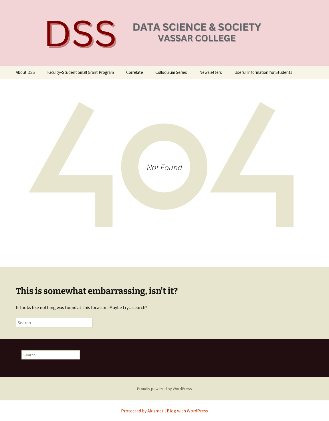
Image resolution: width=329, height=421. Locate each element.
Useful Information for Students (263, 72)
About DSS (25, 72)
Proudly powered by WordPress (164, 388)
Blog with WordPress (187, 411)
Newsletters (210, 72)
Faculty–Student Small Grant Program (80, 72)
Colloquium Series (171, 72)
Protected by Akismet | (144, 411)
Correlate (134, 72)
